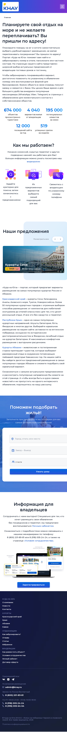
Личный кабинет (9, 659)
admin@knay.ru (13, 687)
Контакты (6, 610)
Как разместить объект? (13, 652)
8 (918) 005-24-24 (14, 703)
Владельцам (8, 649)
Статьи (5, 641)
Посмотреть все (41, 239)
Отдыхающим (9, 631)
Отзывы (5, 638)
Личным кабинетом (43, 526)
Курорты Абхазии (11, 347)
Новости (6, 606)
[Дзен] (8, 680)
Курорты (6, 613)
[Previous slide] (55, 239)
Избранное (7, 645)
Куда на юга (8, 599)
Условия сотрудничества (14, 656)
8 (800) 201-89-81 (14, 695)
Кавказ (5, 627)
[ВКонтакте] (3, 680)
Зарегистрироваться (33, 585)
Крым (4, 620)
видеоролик (33, 161)
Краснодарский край (13, 299)
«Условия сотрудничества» (39, 541)
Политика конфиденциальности (16, 725)
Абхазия (6, 624)
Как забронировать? (11, 635)
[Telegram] (13, 680)
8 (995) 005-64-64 (14, 706)
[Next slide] (60, 239)
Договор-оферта (10, 663)
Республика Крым (12, 320)
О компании (7, 603)
